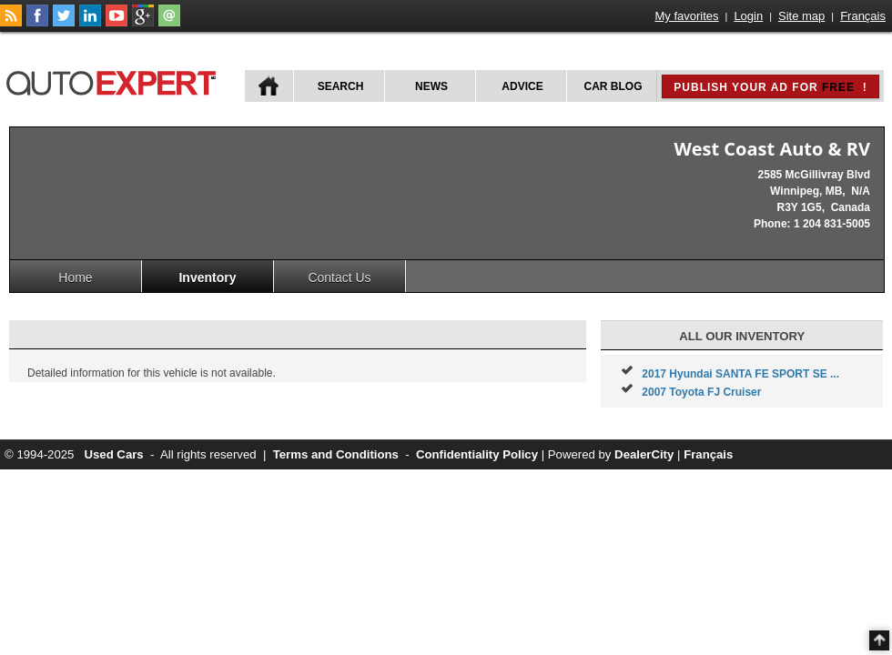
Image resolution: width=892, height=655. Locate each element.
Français (863, 16)
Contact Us (339, 277)
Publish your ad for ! (770, 87)
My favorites (687, 16)
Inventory (207, 277)
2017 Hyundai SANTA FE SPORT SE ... (740, 374)
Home (75, 277)
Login (748, 16)
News (431, 86)
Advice (522, 86)
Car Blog (613, 86)
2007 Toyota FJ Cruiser (701, 392)
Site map (801, 16)
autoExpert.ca (115, 80)
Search (341, 86)
